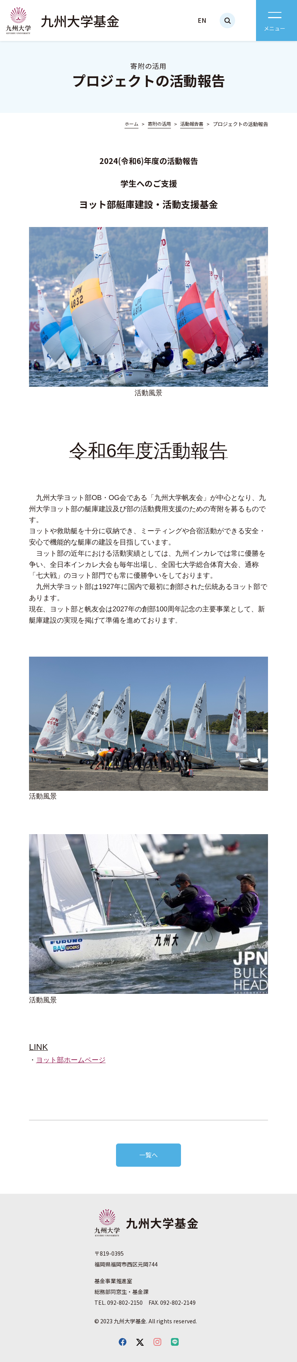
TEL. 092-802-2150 (118, 1302)
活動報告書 (191, 123)
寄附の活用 (159, 123)
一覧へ (148, 1154)
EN (202, 20)
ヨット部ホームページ (71, 1060)
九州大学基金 (80, 20)
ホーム (131, 123)
